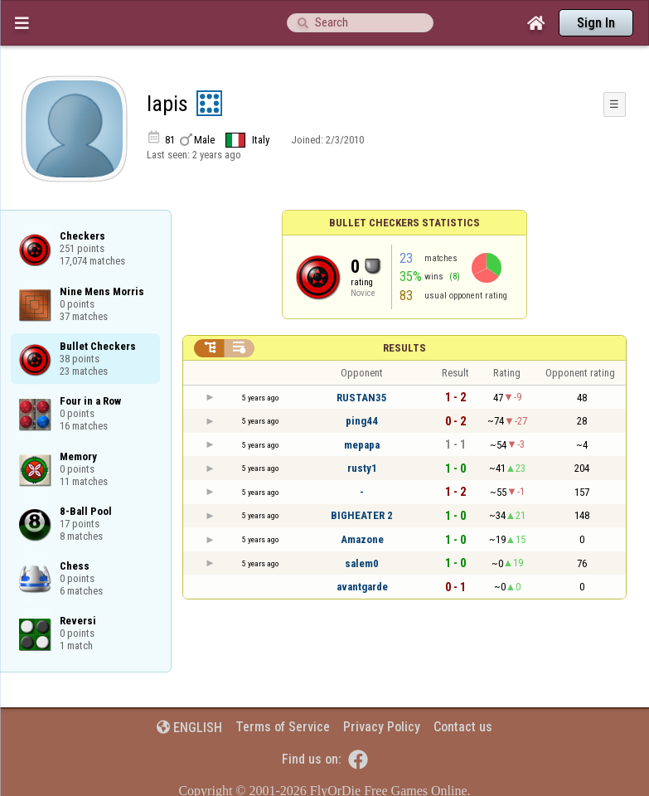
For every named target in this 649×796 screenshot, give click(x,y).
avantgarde (362, 586)
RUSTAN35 (362, 397)
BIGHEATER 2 (362, 515)
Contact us (462, 727)
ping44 (362, 421)
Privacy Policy (381, 727)
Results (404, 348)
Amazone (362, 539)
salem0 (362, 563)
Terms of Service (282, 727)
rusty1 (362, 468)
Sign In (596, 23)
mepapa (362, 445)
